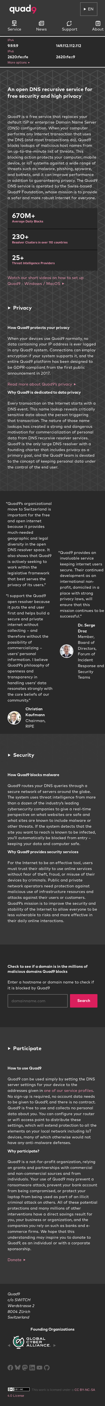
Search (83, 1000)
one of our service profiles (68, 1090)
